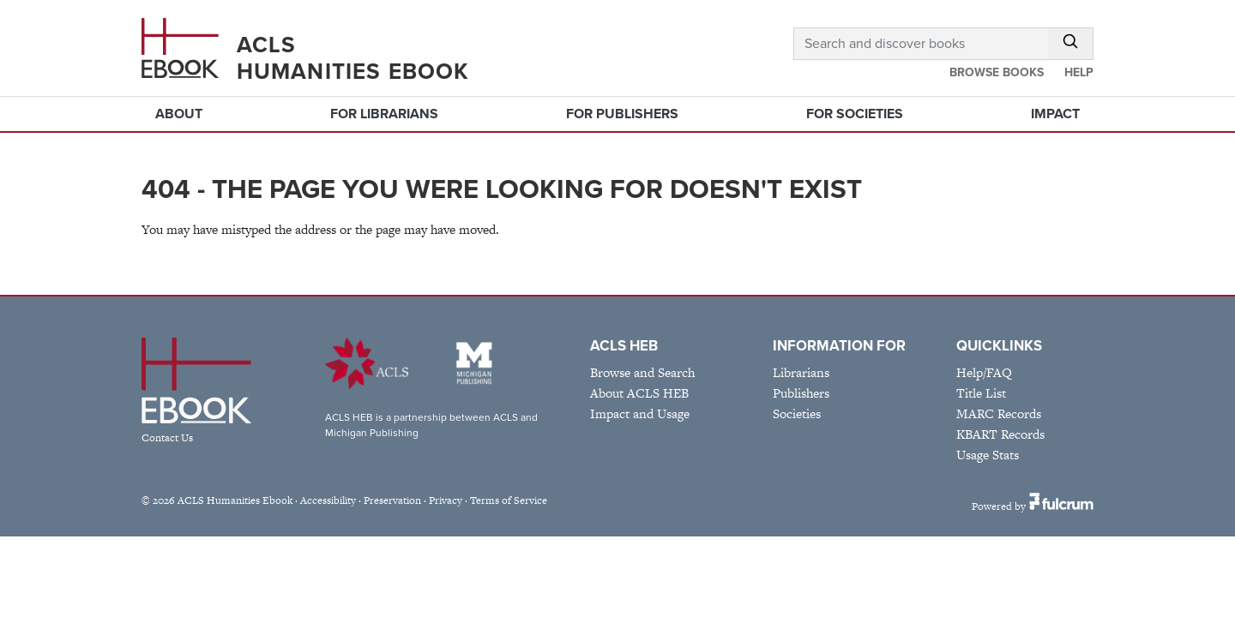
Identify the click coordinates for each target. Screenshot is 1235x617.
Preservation (392, 500)
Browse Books (996, 72)
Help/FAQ (984, 372)
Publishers (801, 393)
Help (1078, 72)
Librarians (801, 372)
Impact (1055, 114)
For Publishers (622, 114)
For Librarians (384, 114)
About (178, 114)
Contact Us (167, 438)
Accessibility (328, 500)
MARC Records (998, 413)
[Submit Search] (1070, 43)
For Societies (854, 114)
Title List (981, 393)
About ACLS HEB (639, 393)
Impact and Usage (640, 413)
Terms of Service (508, 500)
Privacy (445, 500)
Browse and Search (642, 372)
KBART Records (1000, 434)
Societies (797, 413)
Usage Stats (987, 455)
